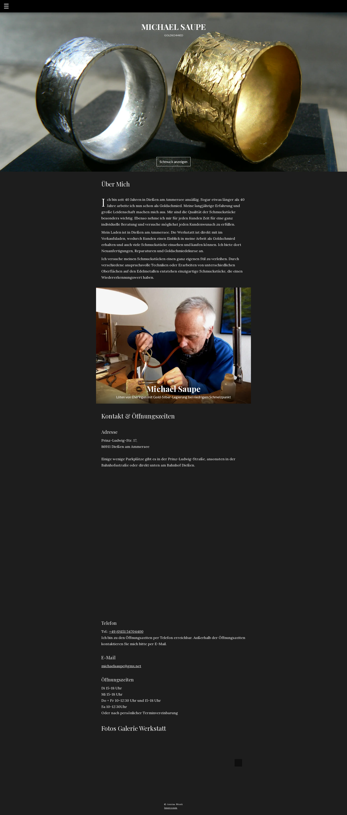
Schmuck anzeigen (173, 161)
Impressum (170, 807)
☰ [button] (6, 6)
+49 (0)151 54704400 (126, 631)
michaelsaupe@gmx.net (121, 666)
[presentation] (238, 763)
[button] (134, 763)
